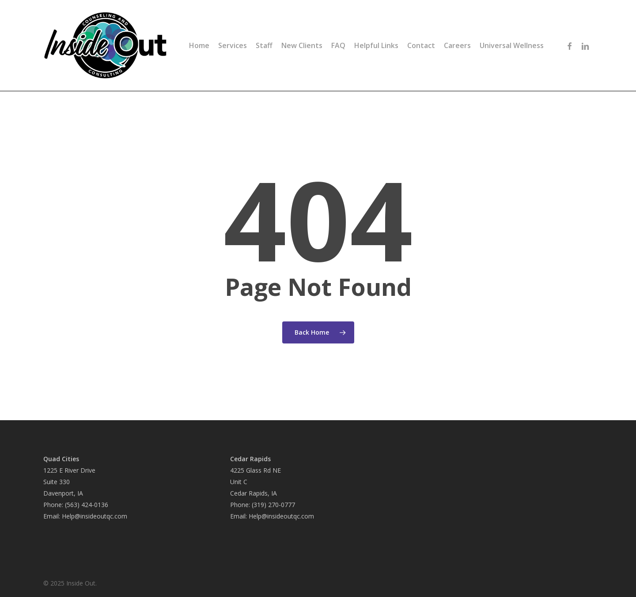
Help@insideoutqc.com (94, 516)
